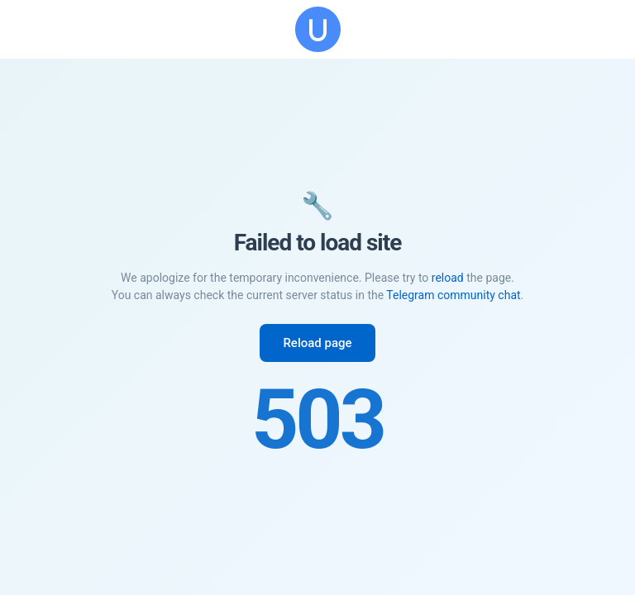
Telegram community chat (453, 295)
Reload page (317, 343)
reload (448, 277)
